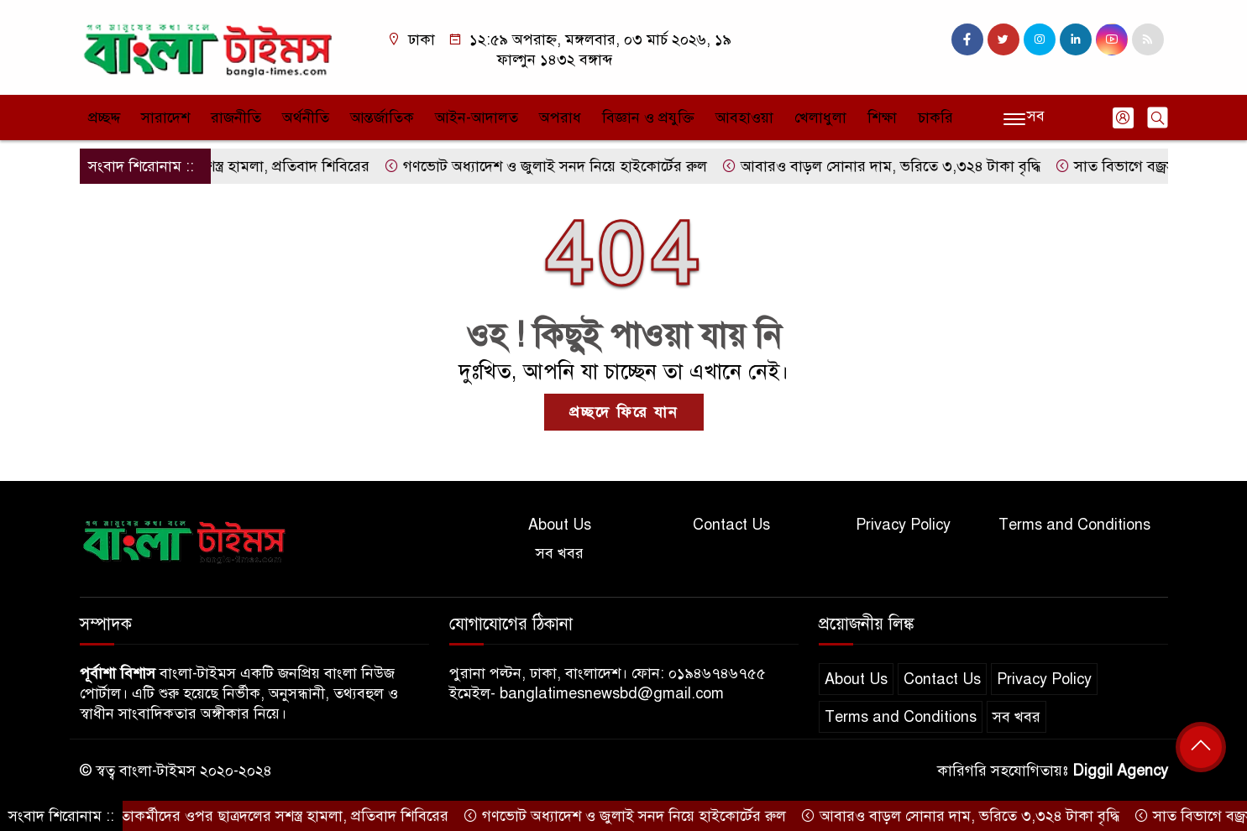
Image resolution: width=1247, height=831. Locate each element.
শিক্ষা (882, 117)
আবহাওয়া (744, 117)
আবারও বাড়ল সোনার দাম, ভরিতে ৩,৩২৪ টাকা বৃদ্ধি (892, 166)
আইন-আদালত (476, 117)
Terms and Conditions (1074, 524)
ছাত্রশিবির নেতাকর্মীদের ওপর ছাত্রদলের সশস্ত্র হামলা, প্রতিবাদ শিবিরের (250, 816)
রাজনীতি (236, 117)
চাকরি (935, 117)
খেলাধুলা (820, 117)
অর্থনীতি (305, 117)
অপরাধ (560, 117)
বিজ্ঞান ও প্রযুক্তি (648, 117)
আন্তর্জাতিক (382, 117)
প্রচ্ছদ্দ (104, 117)
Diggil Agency (1120, 770)
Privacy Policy (903, 524)
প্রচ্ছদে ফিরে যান (624, 412)
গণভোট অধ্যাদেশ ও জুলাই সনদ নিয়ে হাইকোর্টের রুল (557, 166)
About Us (559, 524)
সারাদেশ (165, 117)
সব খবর (560, 553)
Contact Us (731, 524)
